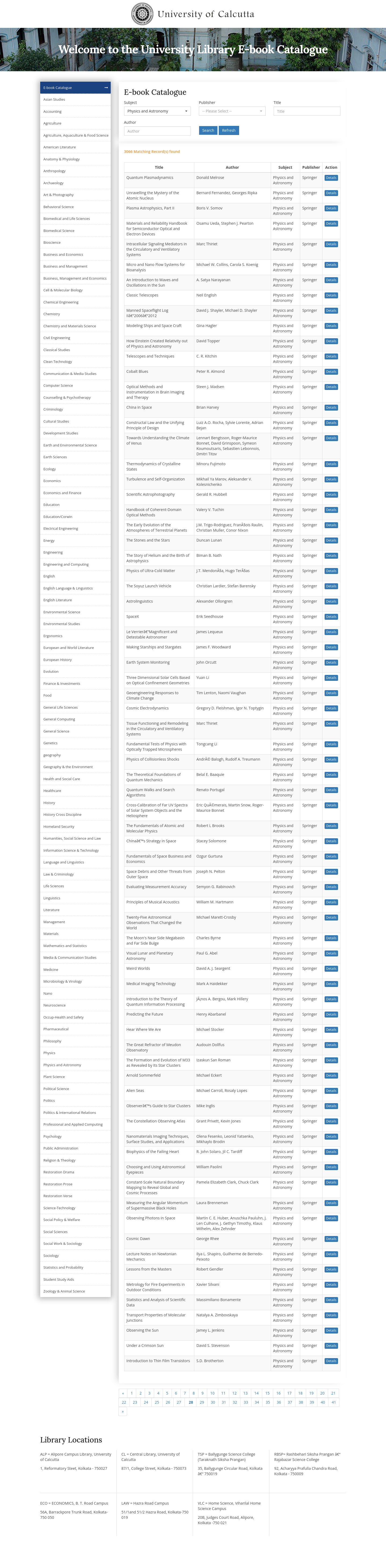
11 (223, 1393)
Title (277, 102)
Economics (52, 480)
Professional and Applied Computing (73, 1124)
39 (312, 1402)
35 (268, 1402)
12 (234, 1393)
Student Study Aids (58, 1279)
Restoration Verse (57, 1195)
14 (256, 1393)
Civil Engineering (56, 337)
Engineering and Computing (66, 564)
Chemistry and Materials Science (69, 326)
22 (124, 1402)
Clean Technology (57, 361)
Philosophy (52, 1041)
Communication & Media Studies (69, 373)
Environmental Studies (61, 623)
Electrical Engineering (60, 528)
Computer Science (58, 385)
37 (290, 1402)
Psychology (52, 1136)
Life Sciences (53, 886)
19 (311, 1393)
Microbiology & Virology (62, 981)
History (49, 802)
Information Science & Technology (71, 850)
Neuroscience (54, 1005)
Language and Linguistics (63, 862)
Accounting (52, 111)
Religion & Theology (59, 1160)
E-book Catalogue (57, 87)
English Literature (57, 600)
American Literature (59, 147)
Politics (49, 1100)
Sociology (51, 1255)
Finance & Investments (61, 683)
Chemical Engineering (61, 302)
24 (146, 1402)
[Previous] (123, 1393)
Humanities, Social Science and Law (72, 838)
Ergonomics (52, 635)
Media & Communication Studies (69, 957)
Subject (130, 102)
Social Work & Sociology (62, 1243)
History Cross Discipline (62, 814)
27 (179, 1402)
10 (212, 1393)
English (49, 576)
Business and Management (65, 266)
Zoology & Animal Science (64, 1291)
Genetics (50, 743)
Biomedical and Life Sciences (66, 218)
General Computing (59, 719)
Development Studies (60, 433)
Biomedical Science (59, 230)
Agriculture (52, 123)
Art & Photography (58, 194)
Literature (51, 909)
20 (322, 1393)
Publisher (207, 102)
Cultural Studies (56, 421)
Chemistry (51, 313)
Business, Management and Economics (74, 278)
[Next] (122, 1411)
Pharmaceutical (56, 1029)
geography (52, 755)
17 (289, 1393)
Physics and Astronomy (62, 1064)
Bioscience (52, 242)
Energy (48, 540)
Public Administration (60, 1148)
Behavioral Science (58, 206)
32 (235, 1402)
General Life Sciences (60, 707)
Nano (47, 993)
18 (300, 1393)
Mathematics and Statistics (65, 945)
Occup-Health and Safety (63, 1017)
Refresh (229, 130)
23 (135, 1402)
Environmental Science (61, 612)
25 (157, 1402)
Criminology (53, 409)
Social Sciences (55, 1231)
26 (168, 1402)
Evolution (51, 671)
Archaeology (53, 183)
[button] (157, 111)
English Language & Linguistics (68, 588)
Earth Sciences (55, 456)
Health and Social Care (61, 778)
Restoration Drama (58, 1172)
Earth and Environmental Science (70, 445)
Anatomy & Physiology (61, 159)
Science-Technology (59, 1207)
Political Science (56, 1088)
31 (224, 1402)
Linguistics (51, 898)
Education (51, 504)
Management (54, 921)
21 (333, 1393)
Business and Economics (63, 254)
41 (334, 1402)
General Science (56, 731)
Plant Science (54, 1076)
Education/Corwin (57, 516)
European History (57, 659)
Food (47, 695)
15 (267, 1393)
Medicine (50, 969)
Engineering (53, 552)
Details (331, 177)
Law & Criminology (58, 874)
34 (257, 1402)
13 (245, 1393)
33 (246, 1402)
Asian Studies (54, 99)
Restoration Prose (57, 1184)
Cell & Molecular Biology (63, 290)
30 (213, 1402)
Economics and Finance (62, 492)
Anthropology (54, 170)
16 (278, 1393)
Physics (49, 1052)
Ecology (49, 469)
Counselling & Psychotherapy (67, 397)
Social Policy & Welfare (61, 1219)
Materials (50, 933)
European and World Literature (68, 647)
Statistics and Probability (63, 1267)
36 (279, 1402)
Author (130, 122)
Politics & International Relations (69, 1112)
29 (202, 1402)
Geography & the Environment (68, 766)
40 (323, 1402)
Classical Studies (56, 349)
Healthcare (52, 790)
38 (301, 1402)
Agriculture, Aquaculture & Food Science (76, 135)
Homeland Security (58, 826)
